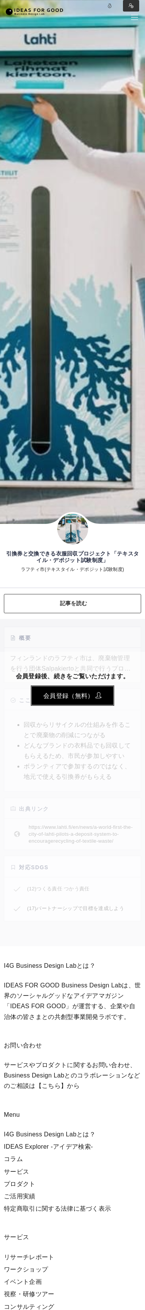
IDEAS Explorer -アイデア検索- (48, 1146)
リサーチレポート (29, 1257)
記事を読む (73, 603)
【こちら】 (51, 1085)
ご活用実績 (20, 1196)
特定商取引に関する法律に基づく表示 (57, 1208)
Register (131, 6)
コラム (13, 1159)
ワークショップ (26, 1269)
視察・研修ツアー (29, 1294)
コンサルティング (29, 1306)
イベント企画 (23, 1281)
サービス (16, 1171)
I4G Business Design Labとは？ (50, 1134)
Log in (110, 6)
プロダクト (20, 1184)
